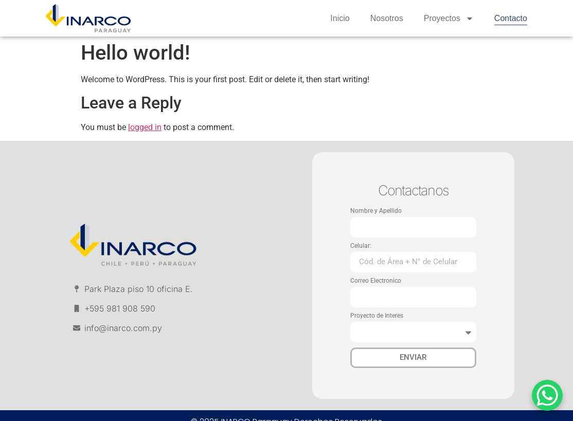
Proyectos (449, 18)
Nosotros (386, 18)
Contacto (510, 18)
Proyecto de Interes (376, 316)
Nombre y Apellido (376, 211)
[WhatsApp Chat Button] (547, 395)
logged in (145, 127)
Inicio (339, 18)
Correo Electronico (375, 281)
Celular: (360, 246)
